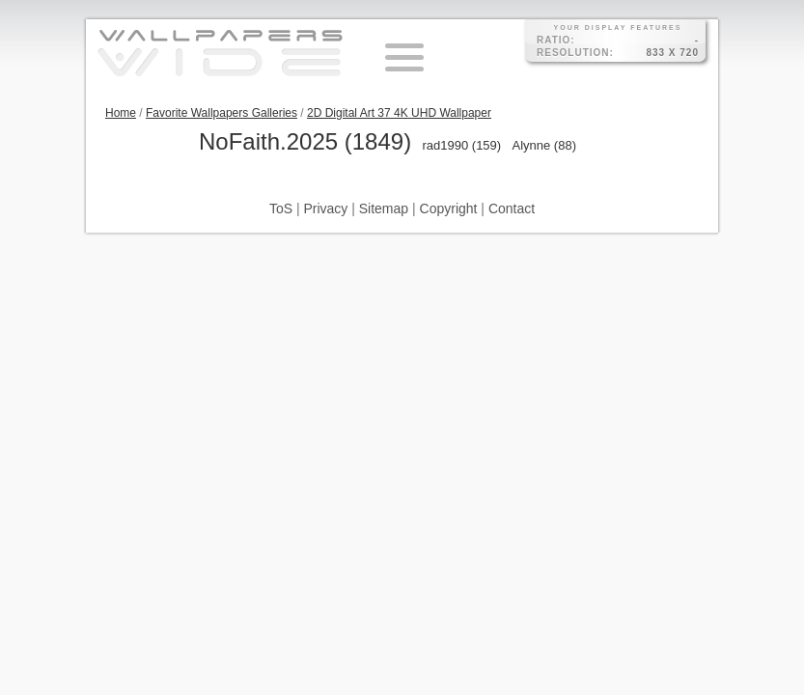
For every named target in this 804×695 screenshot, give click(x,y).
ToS (280, 208)
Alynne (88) (544, 145)
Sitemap (383, 208)
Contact (511, 208)
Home (120, 113)
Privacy (325, 208)
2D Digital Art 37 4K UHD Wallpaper (399, 113)
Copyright (449, 208)
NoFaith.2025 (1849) (305, 141)
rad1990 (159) (461, 145)
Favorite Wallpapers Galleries (221, 113)
